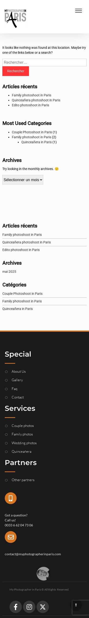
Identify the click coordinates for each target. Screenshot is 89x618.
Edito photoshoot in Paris (30, 105)
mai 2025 (9, 271)
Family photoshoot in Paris (31, 95)
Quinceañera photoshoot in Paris (36, 100)
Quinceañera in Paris (36, 142)
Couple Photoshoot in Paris (32, 132)
